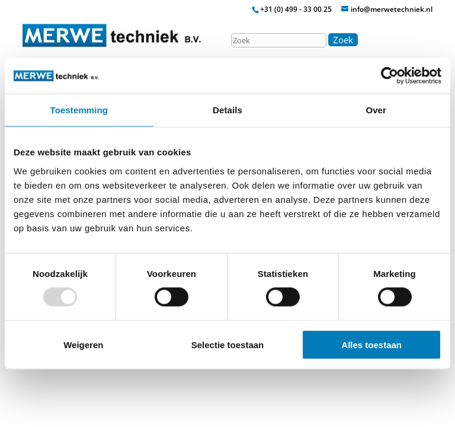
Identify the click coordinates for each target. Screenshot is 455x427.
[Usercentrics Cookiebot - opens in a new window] (389, 76)
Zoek (343, 40)
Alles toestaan (371, 344)
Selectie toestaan (227, 344)
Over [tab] (376, 110)
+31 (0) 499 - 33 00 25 (296, 9)
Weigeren (83, 344)
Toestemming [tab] (79, 110)
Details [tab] (227, 110)
